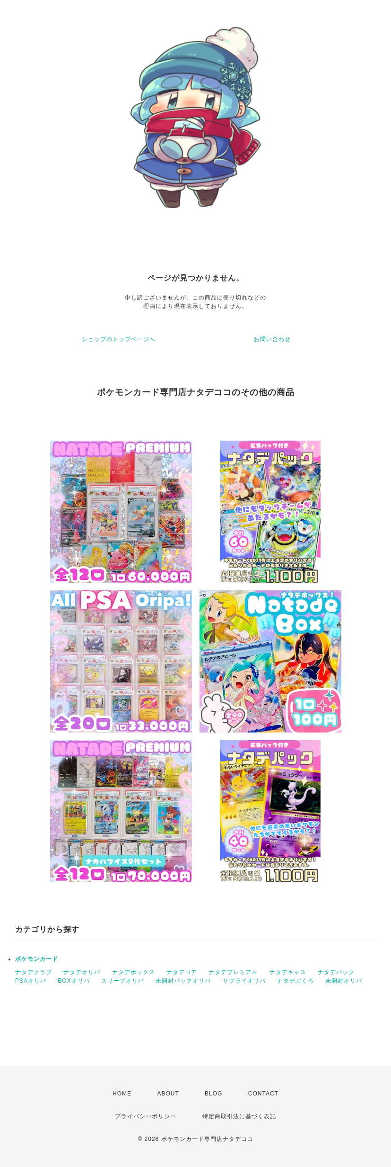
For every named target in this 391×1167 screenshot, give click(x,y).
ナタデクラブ (33, 972)
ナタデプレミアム (233, 972)
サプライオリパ (244, 980)
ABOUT (168, 1093)
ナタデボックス (133, 972)
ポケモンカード (36, 959)
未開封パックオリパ (183, 980)
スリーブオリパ (122, 980)
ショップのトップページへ (119, 339)
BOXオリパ (73, 980)
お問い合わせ (272, 339)
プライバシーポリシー (145, 1116)
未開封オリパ (343, 980)
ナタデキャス (287, 972)
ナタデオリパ (81, 972)
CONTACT (263, 1093)
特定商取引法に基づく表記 (239, 1116)
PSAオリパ (30, 980)
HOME (122, 1093)
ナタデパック (336, 972)
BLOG (213, 1093)
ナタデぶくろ (295, 980)
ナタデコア (181, 972)
